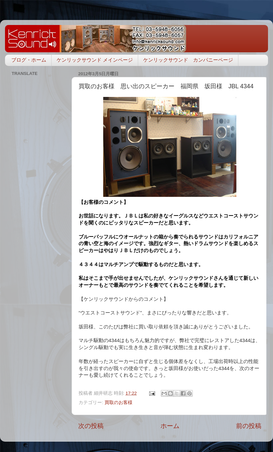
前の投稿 (248, 425)
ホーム (169, 425)
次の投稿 (91, 425)
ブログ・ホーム (28, 60)
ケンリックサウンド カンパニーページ (188, 60)
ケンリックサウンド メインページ (95, 60)
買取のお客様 (119, 402)
